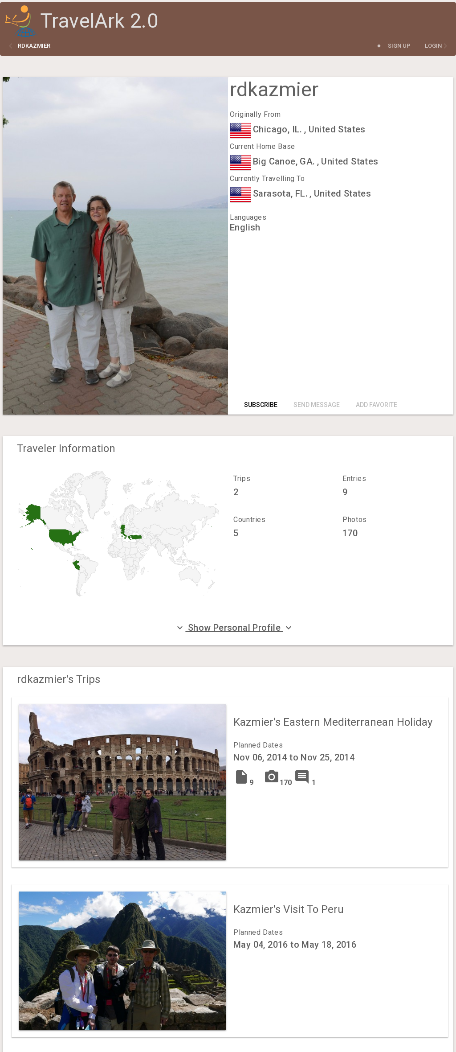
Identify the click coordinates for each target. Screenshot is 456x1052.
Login (433, 45)
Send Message (316, 404)
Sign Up (399, 45)
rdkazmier (34, 45)
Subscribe (260, 404)
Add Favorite (376, 404)
